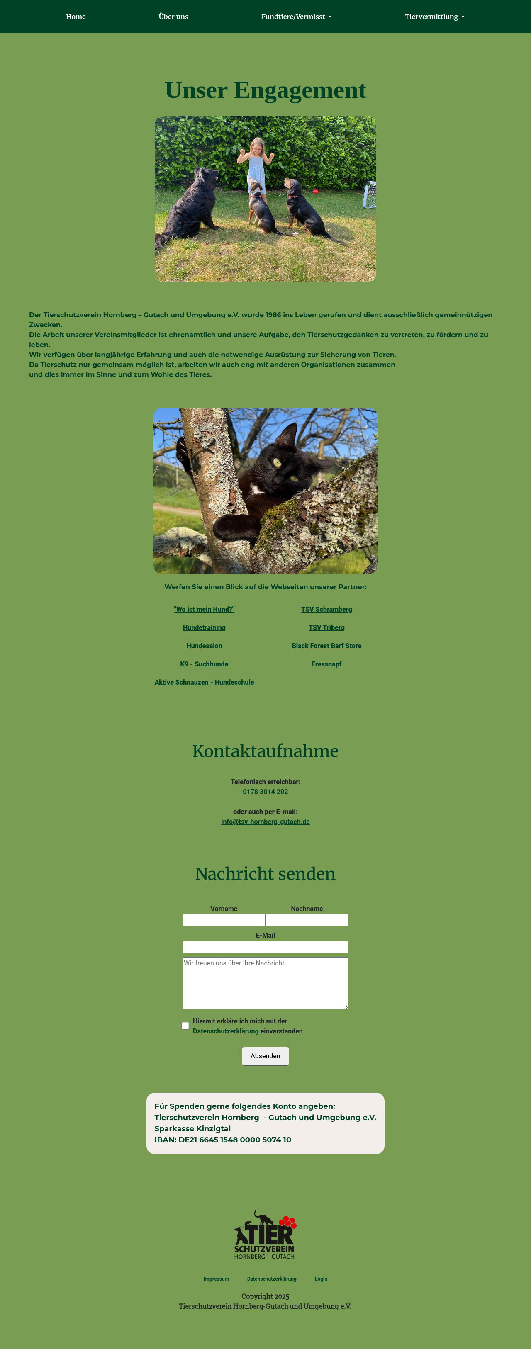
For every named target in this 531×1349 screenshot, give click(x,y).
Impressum (216, 1279)
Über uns (173, 16)
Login (321, 1279)
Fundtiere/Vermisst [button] (293, 16)
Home (74, 18)
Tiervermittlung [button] (432, 16)
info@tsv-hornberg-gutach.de (265, 822)
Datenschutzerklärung (226, 1031)
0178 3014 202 (265, 792)
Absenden (265, 1056)
